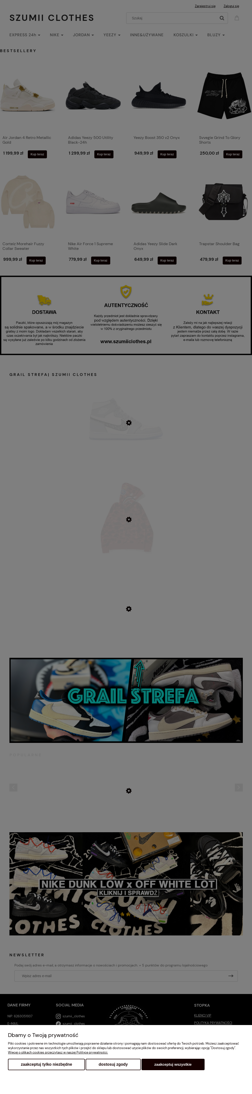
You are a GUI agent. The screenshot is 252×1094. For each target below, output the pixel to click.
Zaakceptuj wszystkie (173, 1064)
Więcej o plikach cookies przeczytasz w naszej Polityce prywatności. (58, 1052)
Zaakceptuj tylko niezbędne (46, 1064)
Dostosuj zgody (113, 1064)
